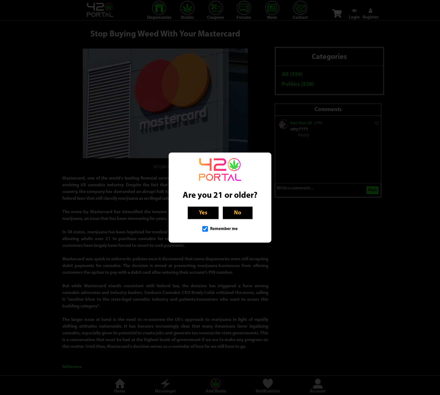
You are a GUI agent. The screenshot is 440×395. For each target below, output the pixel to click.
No (237, 213)
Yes (203, 213)
